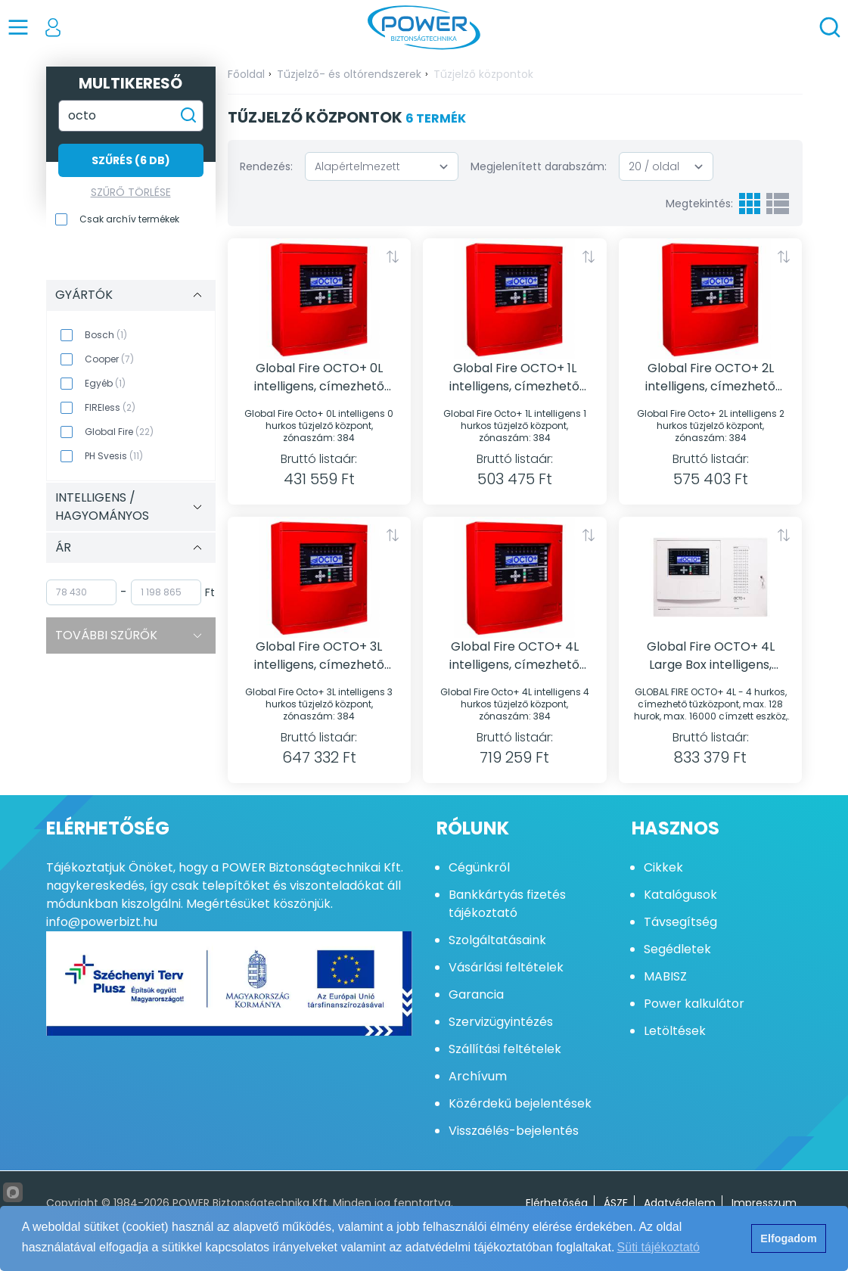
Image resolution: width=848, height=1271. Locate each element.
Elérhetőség (557, 1202)
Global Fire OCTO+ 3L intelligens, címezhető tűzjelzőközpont (319, 656)
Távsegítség (680, 922)
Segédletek (677, 949)
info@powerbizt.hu (101, 922)
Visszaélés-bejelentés (514, 1130)
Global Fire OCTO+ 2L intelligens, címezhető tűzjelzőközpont (710, 377)
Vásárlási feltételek (506, 967)
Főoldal (246, 74)
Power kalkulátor (694, 1003)
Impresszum (764, 1202)
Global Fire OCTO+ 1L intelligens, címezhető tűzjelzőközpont (514, 377)
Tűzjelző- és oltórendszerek (349, 74)
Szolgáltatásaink (497, 940)
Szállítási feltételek (505, 1049)
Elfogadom (788, 1238)
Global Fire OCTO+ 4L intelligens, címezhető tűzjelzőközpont (514, 656)
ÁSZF (616, 1202)
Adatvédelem (680, 1202)
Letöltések (675, 1030)
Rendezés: (266, 166)
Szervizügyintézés (501, 1021)
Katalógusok (680, 894)
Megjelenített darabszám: (539, 166)
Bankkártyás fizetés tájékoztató (507, 903)
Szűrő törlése (131, 192)
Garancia (476, 994)
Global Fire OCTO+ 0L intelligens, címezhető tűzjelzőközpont (319, 377)
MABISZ (665, 976)
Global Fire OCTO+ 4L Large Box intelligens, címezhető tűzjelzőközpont (711, 656)
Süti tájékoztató (658, 1247)
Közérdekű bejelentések (520, 1103)
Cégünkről (479, 867)
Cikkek (663, 867)
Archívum (478, 1076)
